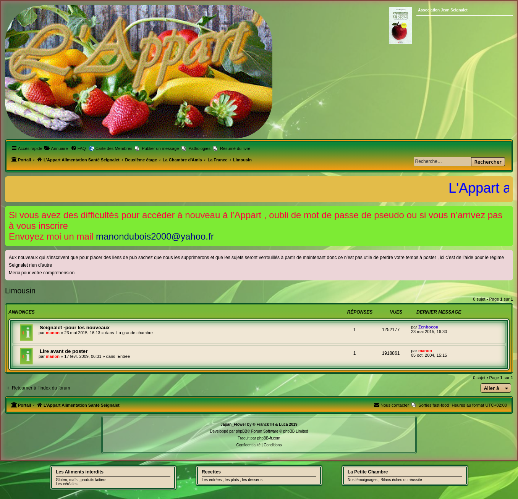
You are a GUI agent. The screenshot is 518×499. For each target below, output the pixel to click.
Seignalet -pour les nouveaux (75, 327)
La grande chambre (135, 332)
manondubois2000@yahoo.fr (155, 236)
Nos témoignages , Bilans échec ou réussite (385, 480)
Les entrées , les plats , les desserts (232, 480)
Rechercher (488, 161)
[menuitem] (56, 148)
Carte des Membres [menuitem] (114, 148)
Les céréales (67, 484)
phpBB (241, 431)
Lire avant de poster (63, 351)
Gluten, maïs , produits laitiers (81, 480)
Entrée (124, 356)
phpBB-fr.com (268, 438)
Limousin (20, 291)
